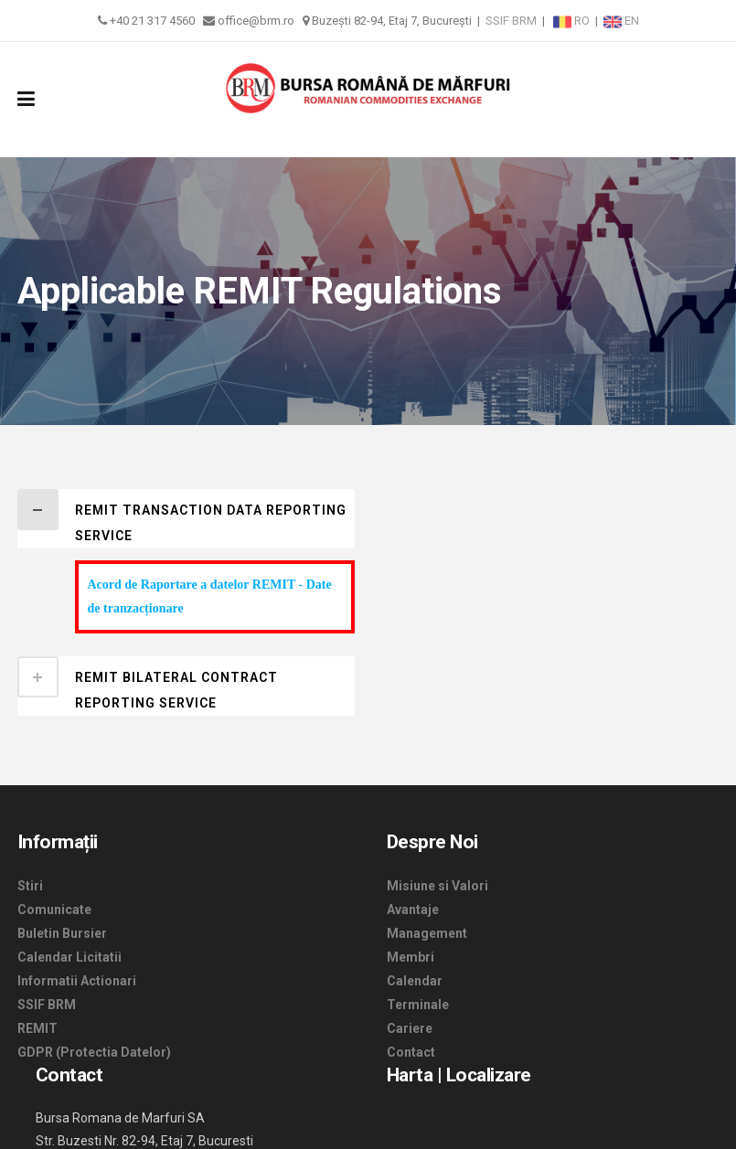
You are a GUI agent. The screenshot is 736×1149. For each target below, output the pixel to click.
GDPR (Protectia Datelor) (94, 1052)
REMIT (37, 1028)
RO (572, 20)
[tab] (186, 518)
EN (621, 20)
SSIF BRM (511, 20)
